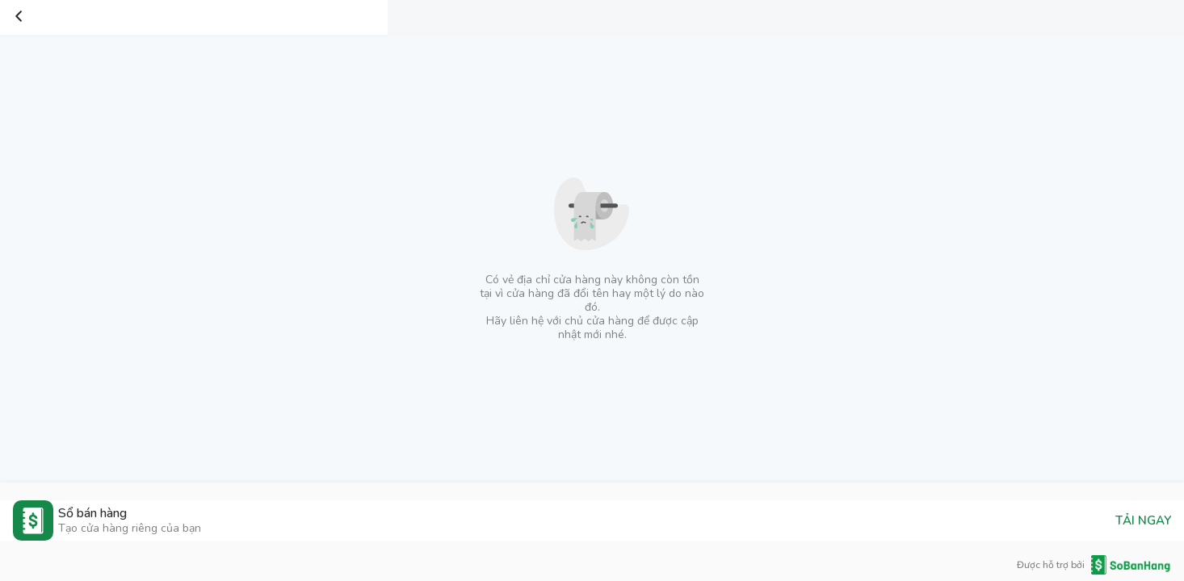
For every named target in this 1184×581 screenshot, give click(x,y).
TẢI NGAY (1143, 520)
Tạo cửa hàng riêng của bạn (129, 528)
